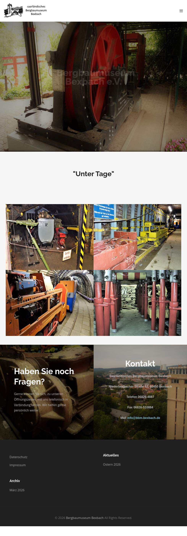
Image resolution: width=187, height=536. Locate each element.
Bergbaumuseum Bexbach (85, 518)
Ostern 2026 (112, 464)
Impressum (18, 465)
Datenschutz (18, 457)
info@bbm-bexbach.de (143, 418)
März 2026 (17, 490)
